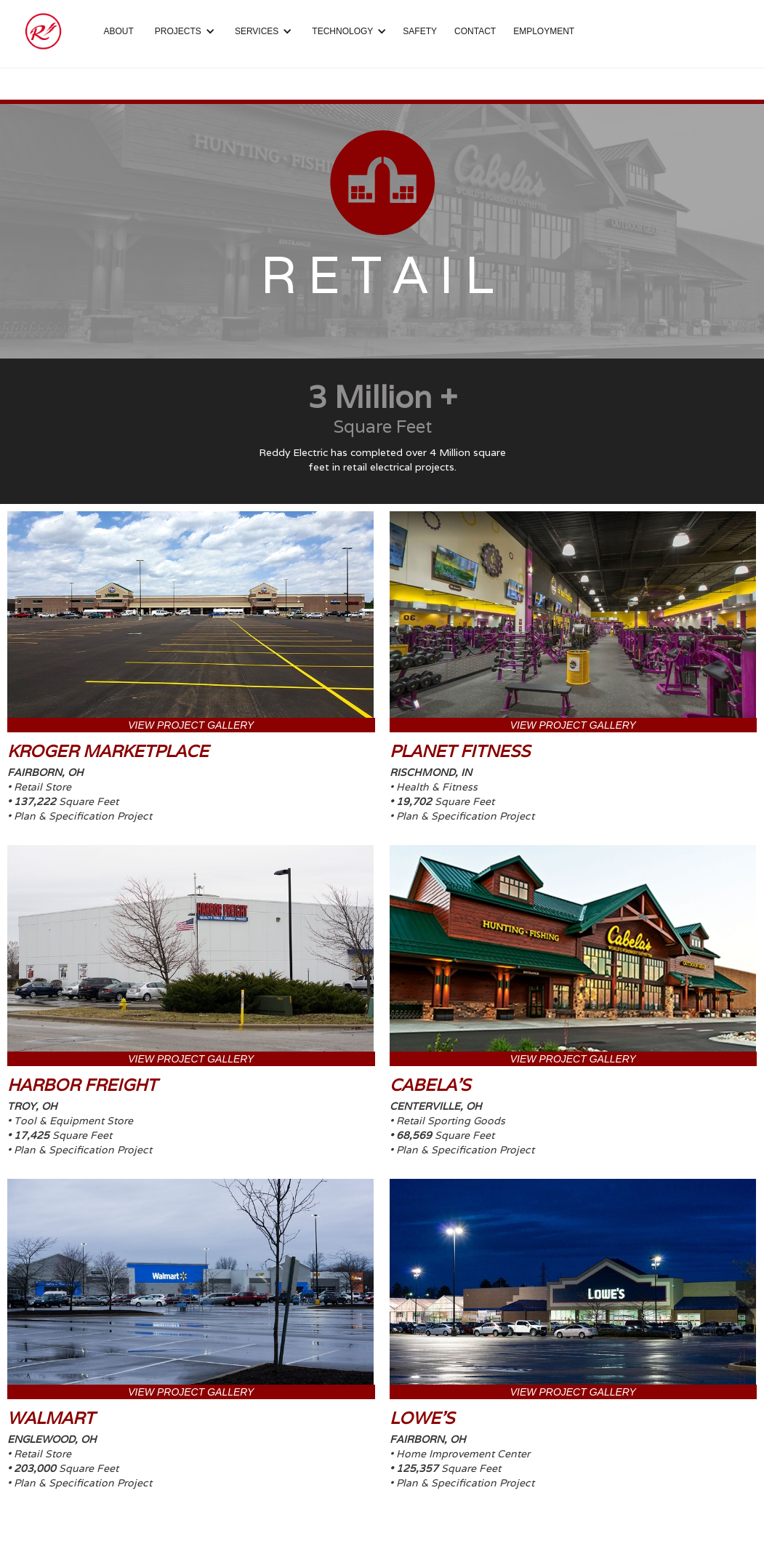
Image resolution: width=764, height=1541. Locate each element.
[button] (182, 31)
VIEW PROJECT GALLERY (191, 725)
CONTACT (475, 31)
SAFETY (420, 31)
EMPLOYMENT (543, 31)
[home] (43, 31)
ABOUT (119, 31)
